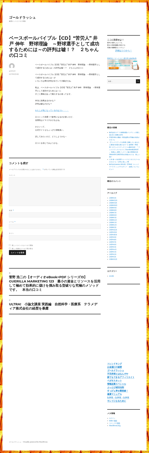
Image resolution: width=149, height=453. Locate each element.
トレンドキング (114, 363)
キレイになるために (116, 401)
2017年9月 (112, 237)
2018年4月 (113, 220)
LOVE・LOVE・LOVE (118, 397)
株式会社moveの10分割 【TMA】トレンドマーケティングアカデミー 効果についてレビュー (124, 166)
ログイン (112, 418)
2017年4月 (113, 249)
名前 (11, 210)
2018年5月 (113, 218)
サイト (11, 233)
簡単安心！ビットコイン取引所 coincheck (121, 58)
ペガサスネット (114, 380)
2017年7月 (112, 242)
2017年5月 (112, 247)
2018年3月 (113, 222)
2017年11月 (113, 232)
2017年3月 (112, 252)
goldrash (12, 71)
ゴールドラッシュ (22, 17)
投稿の (113, 421)
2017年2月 (112, 254)
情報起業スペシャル (116, 384)
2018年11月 (113, 203)
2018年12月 (113, 200)
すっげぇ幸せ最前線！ (117, 390)
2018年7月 (113, 213)
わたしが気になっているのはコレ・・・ (52, 110)
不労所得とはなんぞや (117, 373)
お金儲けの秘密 (114, 367)
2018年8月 (113, 210)
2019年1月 (112, 198)
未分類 (111, 276)
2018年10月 (113, 205)
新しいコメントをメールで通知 (22, 245)
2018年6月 (113, 215)
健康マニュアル (114, 394)
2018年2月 (113, 225)
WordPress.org (115, 426)
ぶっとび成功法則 (115, 387)
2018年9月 (113, 208)
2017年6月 (112, 245)
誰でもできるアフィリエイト (120, 377)
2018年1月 (112, 227)
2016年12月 (113, 259)
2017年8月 (112, 240)
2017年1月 (112, 257)
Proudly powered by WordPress (35, 442)
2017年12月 (113, 230)
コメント (12, 175)
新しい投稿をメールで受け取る (22, 249)
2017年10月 (113, 235)
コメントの (114, 423)
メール (12, 222)
